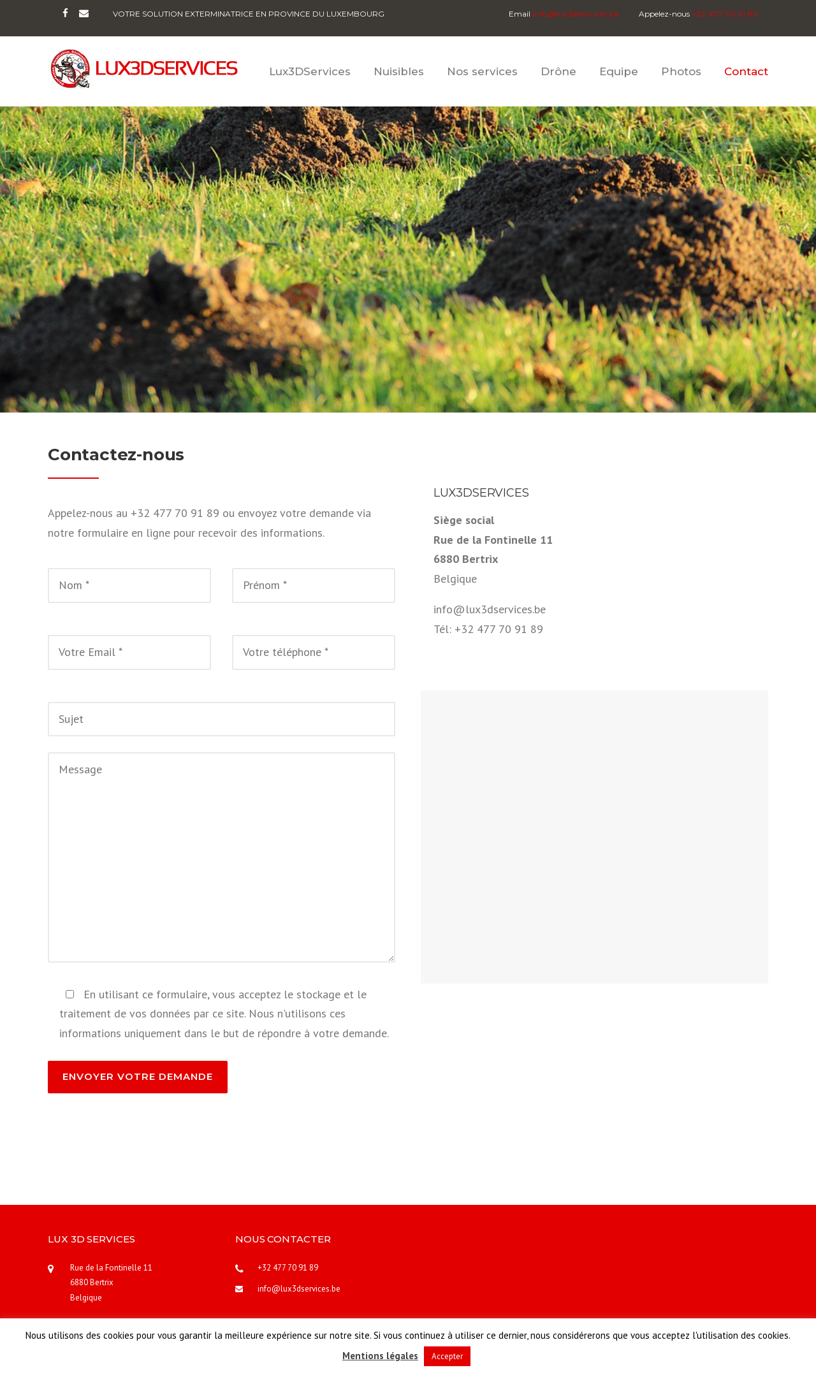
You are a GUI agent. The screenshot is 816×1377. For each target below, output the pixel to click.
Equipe (618, 71)
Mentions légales (380, 1356)
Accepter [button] (447, 1356)
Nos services (482, 71)
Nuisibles (399, 71)
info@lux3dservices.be (299, 1288)
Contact (746, 71)
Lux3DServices (310, 71)
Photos (681, 71)
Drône (558, 71)
